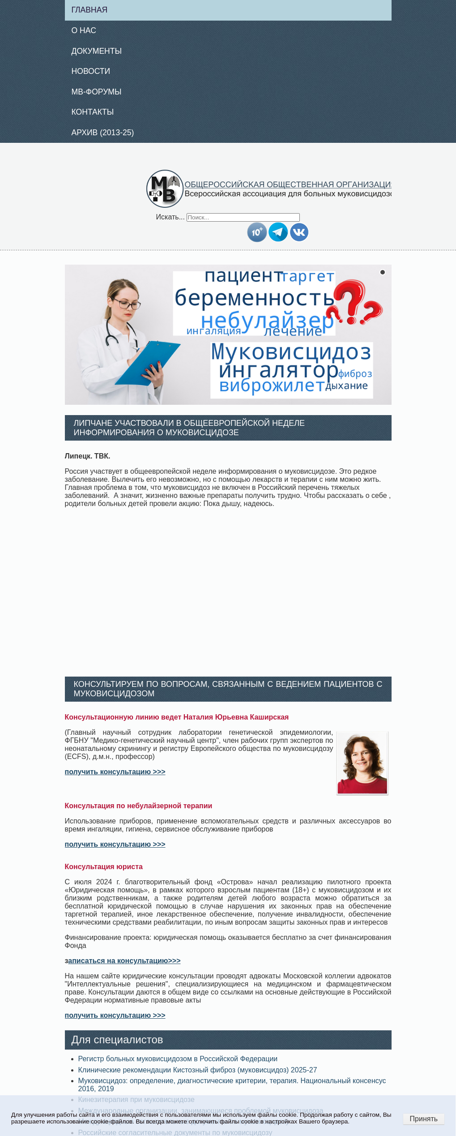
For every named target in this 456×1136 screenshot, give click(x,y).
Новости (91, 71)
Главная (90, 9)
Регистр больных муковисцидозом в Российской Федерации (178, 1059)
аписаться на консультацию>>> (124, 961)
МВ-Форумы (97, 91)
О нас (84, 30)
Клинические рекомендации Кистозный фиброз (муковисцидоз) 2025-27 (197, 1070)
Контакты (93, 111)
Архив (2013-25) (103, 132)
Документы (97, 51)
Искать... (170, 217)
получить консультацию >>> (115, 772)
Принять (424, 1119)
